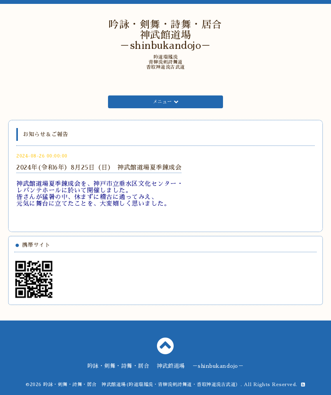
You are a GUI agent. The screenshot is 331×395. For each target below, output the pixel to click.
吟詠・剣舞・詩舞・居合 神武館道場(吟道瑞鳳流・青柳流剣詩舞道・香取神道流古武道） (141, 384)
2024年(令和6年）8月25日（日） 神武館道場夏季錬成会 (98, 168)
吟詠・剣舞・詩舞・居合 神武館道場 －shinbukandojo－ (170, 35)
